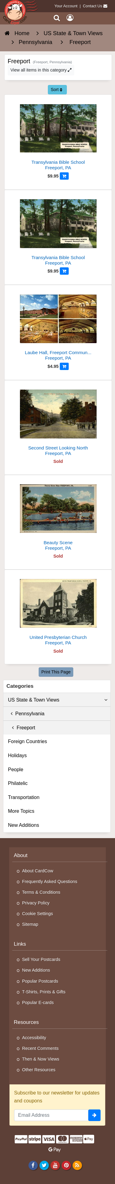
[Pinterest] (66, 1165)
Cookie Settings (37, 913)
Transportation (24, 797)
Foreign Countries (27, 741)
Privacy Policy (36, 902)
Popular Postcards (40, 981)
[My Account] (70, 18)
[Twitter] (44, 1165)
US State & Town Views (57, 700)
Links (20, 944)
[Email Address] (51, 1115)
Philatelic (18, 783)
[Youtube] (55, 1165)
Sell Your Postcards (41, 959)
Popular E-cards (38, 1002)
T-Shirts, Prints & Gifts (44, 991)
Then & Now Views (40, 1059)
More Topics (21, 811)
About (21, 855)
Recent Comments (40, 1048)
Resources (26, 1022)
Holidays (17, 755)
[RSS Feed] (77, 1165)
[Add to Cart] (64, 176)
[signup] (94, 1115)
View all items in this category (40, 70)
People (15, 769)
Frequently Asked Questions (49, 881)
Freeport (21, 727)
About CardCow (37, 870)
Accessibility (34, 1037)
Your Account (66, 6)
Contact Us (92, 6)
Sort (56, 89)
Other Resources (39, 1069)
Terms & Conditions (41, 892)
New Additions (23, 825)
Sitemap (30, 924)
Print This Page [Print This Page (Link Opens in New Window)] (56, 671)
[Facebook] (33, 1165)
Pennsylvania (26, 713)
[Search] (57, 18)
